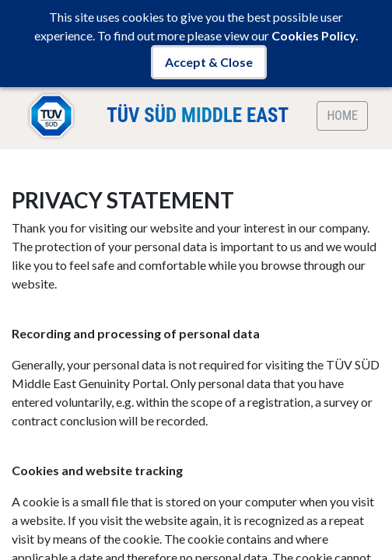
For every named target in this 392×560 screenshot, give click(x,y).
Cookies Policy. (315, 35)
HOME (342, 115)
